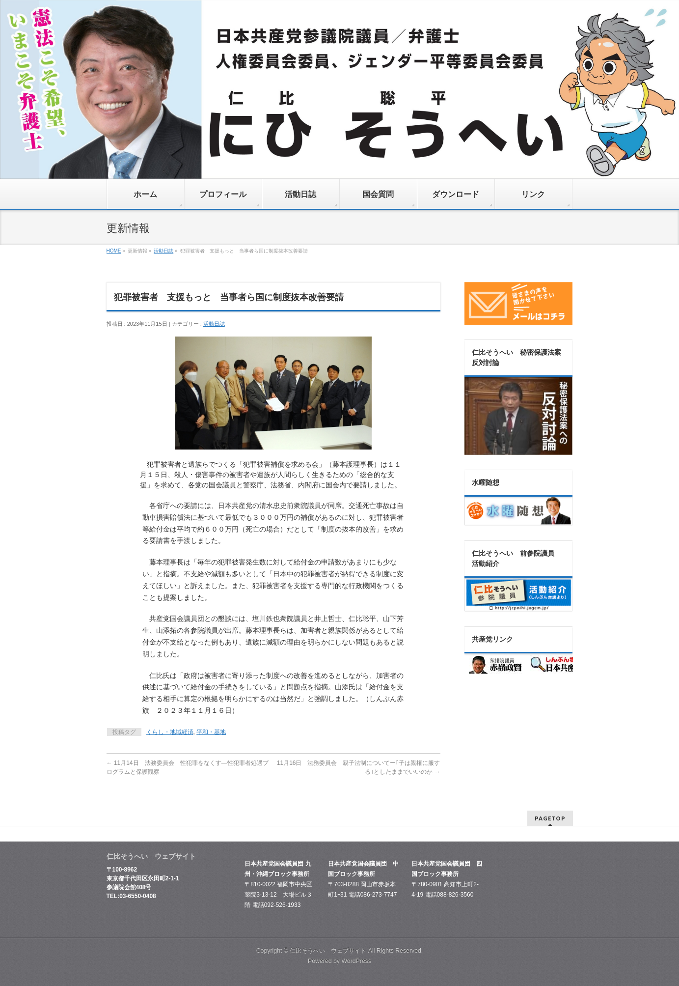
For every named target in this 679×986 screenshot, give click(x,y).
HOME (114, 251)
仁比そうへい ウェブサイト (328, 950)
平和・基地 (211, 732)
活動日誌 (163, 251)
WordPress (356, 961)
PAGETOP (550, 818)
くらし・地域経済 (169, 732)
